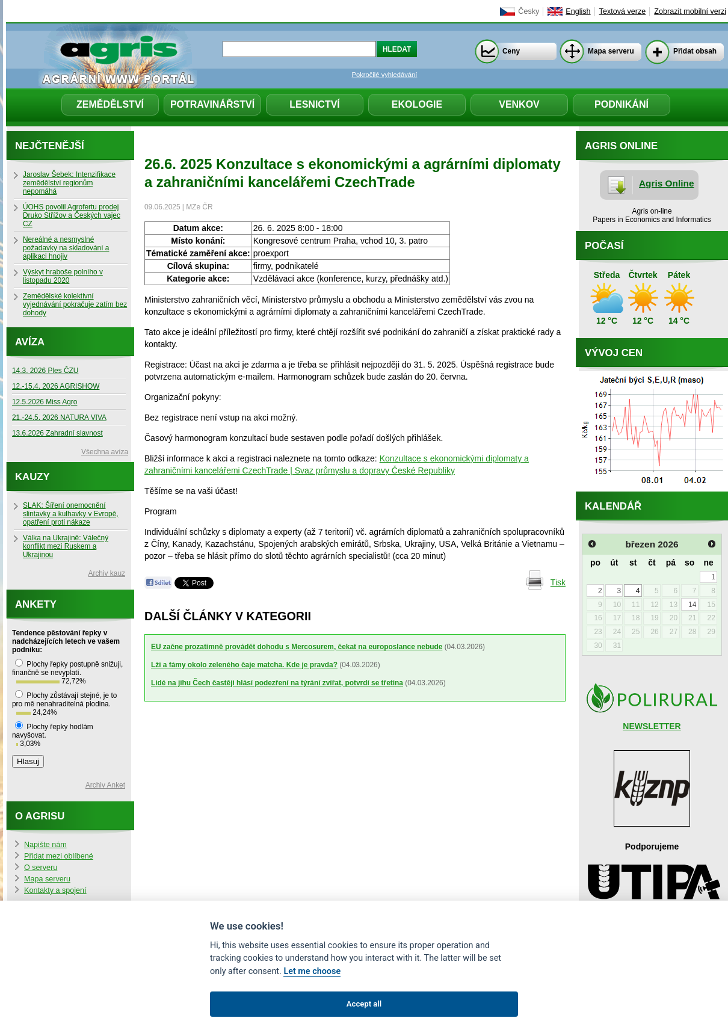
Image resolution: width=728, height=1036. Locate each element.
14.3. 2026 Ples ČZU (45, 370)
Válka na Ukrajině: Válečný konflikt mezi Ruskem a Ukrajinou (65, 546)
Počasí (604, 245)
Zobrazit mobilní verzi (690, 11)
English (578, 11)
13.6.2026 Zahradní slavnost (57, 433)
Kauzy (32, 477)
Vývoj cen (614, 353)
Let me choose (312, 971)
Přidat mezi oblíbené (58, 856)
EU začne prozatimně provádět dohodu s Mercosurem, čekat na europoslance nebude (296, 647)
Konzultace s (405, 458)
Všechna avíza (104, 452)
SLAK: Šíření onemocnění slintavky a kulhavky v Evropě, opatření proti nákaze (71, 513)
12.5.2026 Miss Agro (44, 402)
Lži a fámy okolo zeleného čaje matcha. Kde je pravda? (244, 665)
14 (692, 604)
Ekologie (417, 104)
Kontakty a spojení (55, 890)
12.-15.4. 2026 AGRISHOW (55, 386)
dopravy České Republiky (407, 470)
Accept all (364, 1003)
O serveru (40, 867)
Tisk (558, 582)
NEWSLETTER (651, 726)
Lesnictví (314, 104)
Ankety (36, 604)
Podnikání (621, 104)
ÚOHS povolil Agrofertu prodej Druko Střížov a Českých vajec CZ (71, 215)
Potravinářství (212, 104)
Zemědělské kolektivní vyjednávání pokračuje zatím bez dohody (75, 304)
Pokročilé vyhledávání (385, 74)
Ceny (511, 51)
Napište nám (45, 844)
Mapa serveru (611, 51)
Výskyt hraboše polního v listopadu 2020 (63, 276)
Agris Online (666, 183)
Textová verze (622, 11)
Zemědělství (110, 104)
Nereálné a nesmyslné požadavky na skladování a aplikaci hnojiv (66, 248)
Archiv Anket (105, 785)
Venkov (519, 104)
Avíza (30, 342)
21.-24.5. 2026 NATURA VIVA (59, 417)
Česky (528, 11)
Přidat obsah (695, 51)
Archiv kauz (106, 573)
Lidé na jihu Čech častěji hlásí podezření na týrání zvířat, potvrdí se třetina (277, 683)
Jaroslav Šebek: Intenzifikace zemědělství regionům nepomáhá (69, 183)
